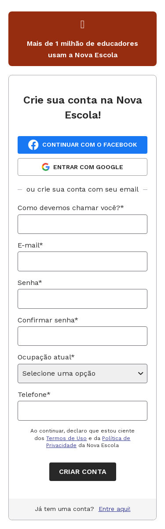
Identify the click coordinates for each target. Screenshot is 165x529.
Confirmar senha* (48, 320)
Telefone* (34, 394)
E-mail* (30, 245)
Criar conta (82, 471)
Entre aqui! (115, 508)
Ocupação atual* (46, 357)
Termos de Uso (66, 438)
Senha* (30, 282)
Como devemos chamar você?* (71, 207)
